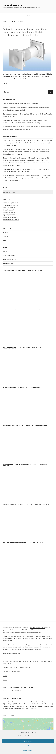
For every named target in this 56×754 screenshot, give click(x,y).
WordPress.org (8, 263)
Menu (28, 15)
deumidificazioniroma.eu (11, 219)
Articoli (5, 232)
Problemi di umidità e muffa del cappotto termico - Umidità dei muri (25, 169)
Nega (28, 745)
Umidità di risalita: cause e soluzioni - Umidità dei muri (21, 140)
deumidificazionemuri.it (11, 217)
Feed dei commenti (9, 259)
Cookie (5, 680)
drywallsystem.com (9, 212)
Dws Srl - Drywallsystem (37, 628)
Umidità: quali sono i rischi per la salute (16, 171)
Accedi (5, 252)
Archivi (5, 188)
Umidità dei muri (13, 5)
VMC (4, 240)
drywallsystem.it (8, 210)
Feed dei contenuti (9, 255)
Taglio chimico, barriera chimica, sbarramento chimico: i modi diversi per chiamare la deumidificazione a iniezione (27, 151)
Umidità (5, 236)
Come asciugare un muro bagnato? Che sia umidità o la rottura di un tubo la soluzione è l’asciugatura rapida (27, 143)
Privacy (5, 676)
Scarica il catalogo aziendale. (11, 653)
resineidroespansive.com (11, 205)
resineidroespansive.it (10, 203)
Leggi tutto (6, 83)
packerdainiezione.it (9, 207)
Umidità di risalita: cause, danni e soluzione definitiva (20, 104)
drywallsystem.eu (9, 215)
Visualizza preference (28, 750)
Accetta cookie (28, 741)
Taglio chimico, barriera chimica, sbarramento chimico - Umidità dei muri (27, 175)
